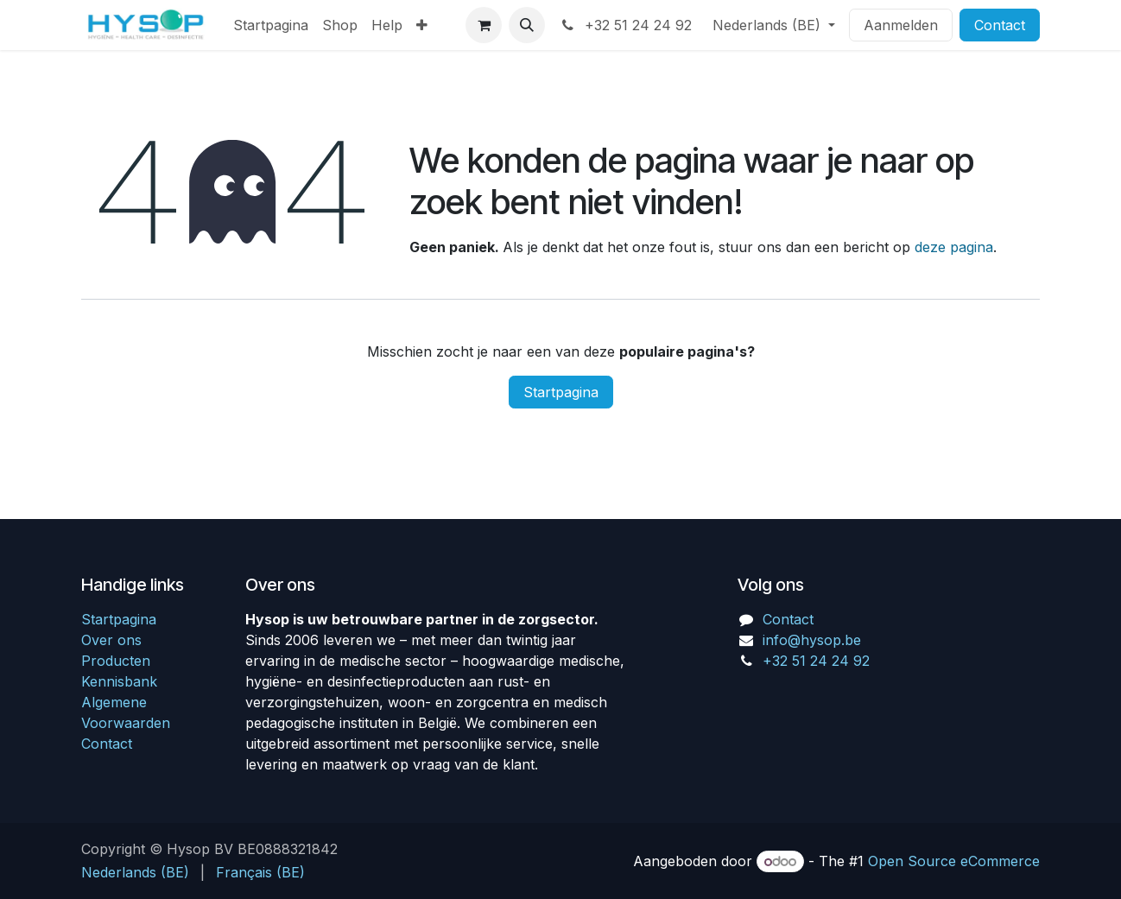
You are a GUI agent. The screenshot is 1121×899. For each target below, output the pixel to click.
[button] (527, 25)
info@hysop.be (812, 640)
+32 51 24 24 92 (625, 25)
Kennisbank (119, 681)
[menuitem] (270, 25)
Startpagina (560, 392)
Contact (999, 25)
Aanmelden (901, 25)
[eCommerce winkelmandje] (484, 25)
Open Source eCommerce (954, 861)
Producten (115, 660)
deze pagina (954, 247)
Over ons (111, 640)
